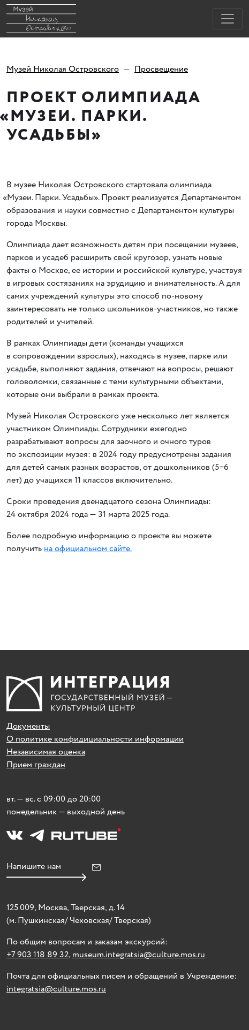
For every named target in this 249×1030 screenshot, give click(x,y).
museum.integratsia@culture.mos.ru (138, 955)
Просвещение (161, 69)
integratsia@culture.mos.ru (56, 989)
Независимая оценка (45, 752)
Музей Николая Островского (62, 69)
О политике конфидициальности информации (95, 739)
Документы (28, 726)
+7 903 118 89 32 (37, 955)
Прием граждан (35, 765)
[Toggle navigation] (228, 18)
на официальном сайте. (88, 549)
